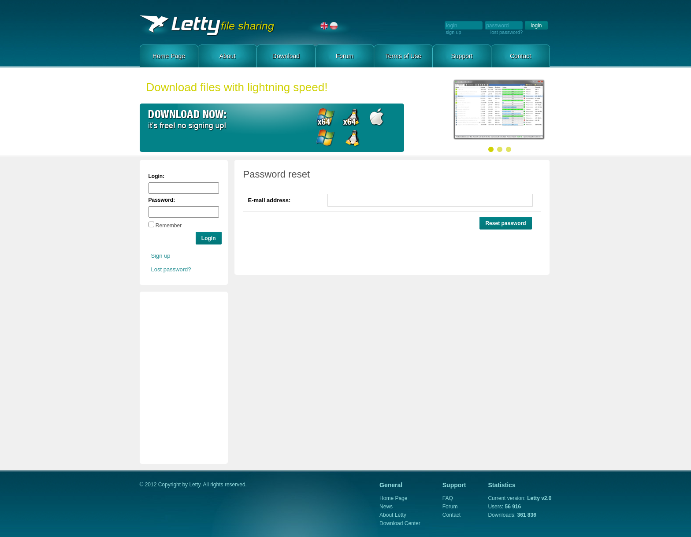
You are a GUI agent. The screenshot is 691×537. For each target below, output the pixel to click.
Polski (334, 26)
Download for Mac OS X (376, 117)
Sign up (161, 255)
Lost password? (171, 269)
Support (461, 55)
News (386, 507)
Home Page (228, 25)
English (324, 26)
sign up (453, 32)
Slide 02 (499, 149)
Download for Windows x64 (325, 117)
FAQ (447, 498)
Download (286, 55)
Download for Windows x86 (325, 138)
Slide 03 (508, 149)
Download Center (399, 523)
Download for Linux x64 (351, 117)
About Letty (392, 515)
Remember (169, 225)
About (227, 55)
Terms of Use (403, 55)
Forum (344, 55)
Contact (520, 55)
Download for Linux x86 (351, 138)
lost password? (506, 32)
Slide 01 (491, 149)
